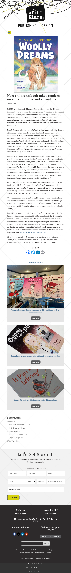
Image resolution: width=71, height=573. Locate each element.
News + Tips (43, 550)
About (17, 550)
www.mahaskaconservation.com (33, 232)
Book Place (11, 422)
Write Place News (13, 441)
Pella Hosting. (39, 571)
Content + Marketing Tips (18, 434)
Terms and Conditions (37, 552)
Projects (51, 550)
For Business (25, 550)
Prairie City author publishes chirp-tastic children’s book (35, 400)
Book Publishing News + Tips (19, 424)
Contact (48, 552)
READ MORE (35, 318)
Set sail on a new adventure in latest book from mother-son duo (35, 356)
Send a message (50, 536)
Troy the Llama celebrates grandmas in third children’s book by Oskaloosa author (35, 311)
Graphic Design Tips (16, 438)
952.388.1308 (50, 513)
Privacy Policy (24, 552)
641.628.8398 (20, 513)
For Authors (34, 550)
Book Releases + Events (17, 428)
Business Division (13, 431)
